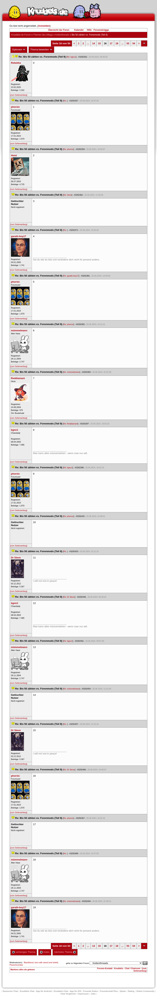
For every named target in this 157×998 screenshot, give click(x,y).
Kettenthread (62, 35)
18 (117, 43)
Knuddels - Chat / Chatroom (127, 968)
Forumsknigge (101, 30)
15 (99, 43)
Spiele (123, 991)
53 (128, 43)
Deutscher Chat (10, 991)
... (88, 43)
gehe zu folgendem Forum (77, 963)
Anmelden (44, 25)
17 (111, 43)
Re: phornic (68, 149)
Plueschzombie (16, 965)
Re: (65, 101)
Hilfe (89, 30)
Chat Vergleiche (68, 994)
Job (93, 994)
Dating (131, 991)
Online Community (145, 991)
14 (93, 43)
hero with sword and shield (46, 962)
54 (133, 43)
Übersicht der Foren (58, 30)
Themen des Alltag (43, 35)
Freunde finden (90, 991)
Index (44, 952)
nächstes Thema (65, 952)
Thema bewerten (41, 49)
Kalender (79, 30)
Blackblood (28, 962)
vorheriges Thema (23, 952)
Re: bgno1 (71, 57)
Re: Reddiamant (70, 424)
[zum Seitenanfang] (18, 95)
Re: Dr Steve (69, 597)
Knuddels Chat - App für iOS (67, 991)
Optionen (19, 49)
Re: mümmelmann (71, 372)
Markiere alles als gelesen (23, 969)
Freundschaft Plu (109, 991)
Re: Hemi (67, 195)
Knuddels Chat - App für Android (36, 991)
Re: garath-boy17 (71, 276)
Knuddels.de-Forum (21, 35)
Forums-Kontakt (104, 968)
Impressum (83, 994)
